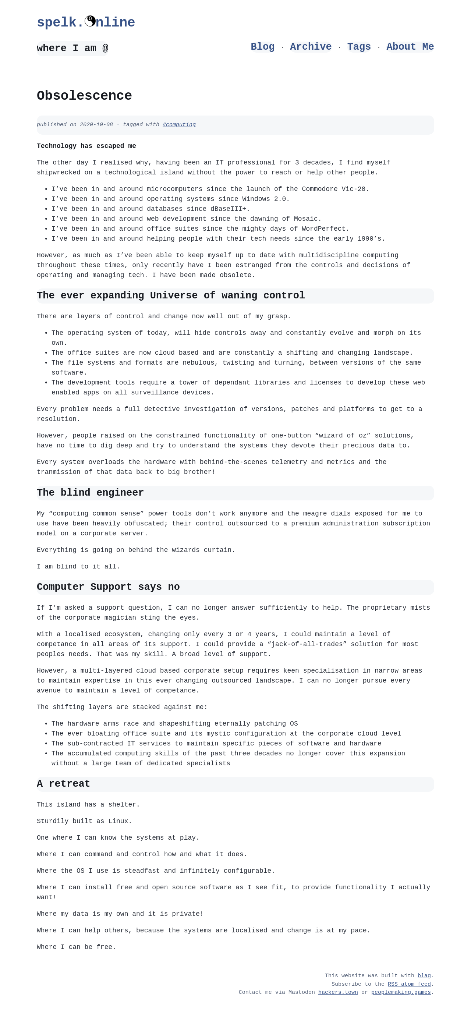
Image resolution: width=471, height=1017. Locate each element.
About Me (410, 47)
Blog (263, 47)
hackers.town (338, 992)
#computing (179, 125)
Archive (311, 47)
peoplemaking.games (401, 992)
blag (424, 976)
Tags (359, 47)
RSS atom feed (409, 984)
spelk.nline (86, 23)
